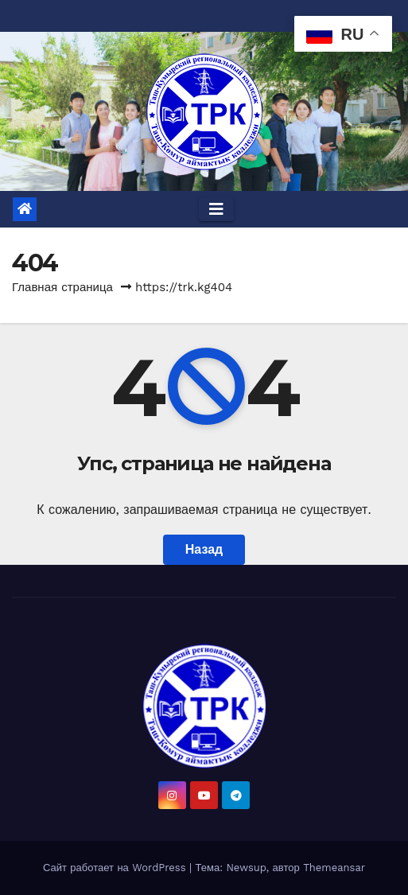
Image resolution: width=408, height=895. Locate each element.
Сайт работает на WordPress (116, 868)
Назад (204, 549)
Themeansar (334, 868)
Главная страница (62, 287)
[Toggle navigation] (216, 209)
